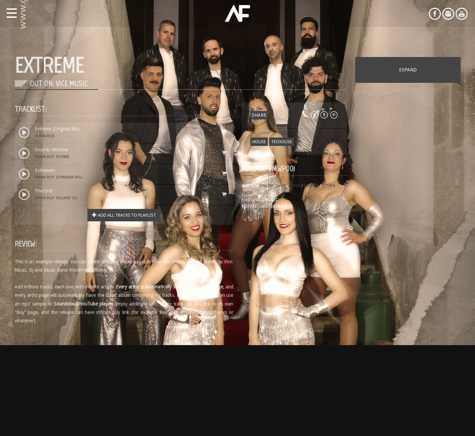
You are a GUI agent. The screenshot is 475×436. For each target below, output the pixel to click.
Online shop (273, 185)
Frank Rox (44, 136)
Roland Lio (67, 198)
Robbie (62, 157)
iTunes (311, 185)
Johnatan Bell (69, 177)
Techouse (281, 141)
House (259, 141)
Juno (295, 185)
